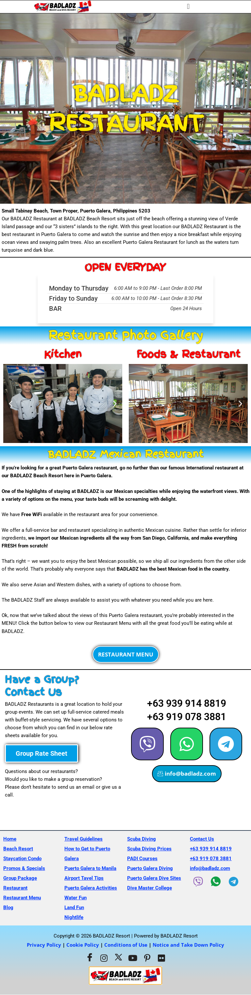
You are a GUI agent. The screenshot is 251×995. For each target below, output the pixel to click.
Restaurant (15, 888)
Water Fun (75, 898)
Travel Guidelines (83, 839)
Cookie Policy (82, 944)
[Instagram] (104, 958)
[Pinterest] (147, 958)
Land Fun (74, 907)
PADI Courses (142, 858)
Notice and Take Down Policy (188, 944)
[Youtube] (133, 958)
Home (9, 839)
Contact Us (202, 839)
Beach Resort (18, 849)
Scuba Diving (141, 839)
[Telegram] (233, 882)
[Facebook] (89, 958)
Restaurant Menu (22, 898)
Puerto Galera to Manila (90, 868)
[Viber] (198, 882)
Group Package (20, 878)
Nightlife (73, 917)
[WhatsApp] (215, 881)
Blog (8, 907)
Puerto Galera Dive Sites (154, 878)
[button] (188, 7)
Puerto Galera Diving (150, 868)
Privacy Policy (44, 944)
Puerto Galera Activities (90, 888)
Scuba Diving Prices (149, 849)
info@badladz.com (210, 868)
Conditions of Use (125, 944)
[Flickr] (161, 958)
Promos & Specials (24, 868)
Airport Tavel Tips (84, 878)
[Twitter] (118, 958)
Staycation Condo (22, 858)
